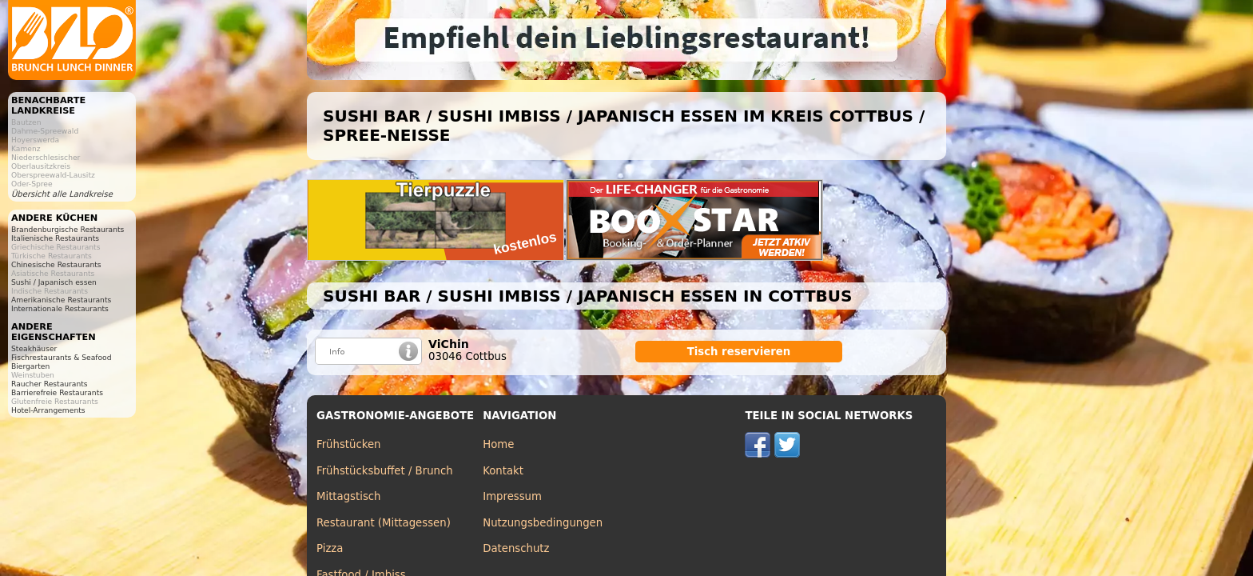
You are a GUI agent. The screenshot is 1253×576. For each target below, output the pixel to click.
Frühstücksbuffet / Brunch (384, 471)
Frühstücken (348, 444)
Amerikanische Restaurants (61, 299)
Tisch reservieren (739, 352)
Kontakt (503, 471)
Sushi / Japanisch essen (54, 282)
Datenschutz (516, 548)
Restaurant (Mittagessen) (383, 523)
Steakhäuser (34, 348)
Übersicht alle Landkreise (62, 194)
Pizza (329, 548)
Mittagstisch (348, 496)
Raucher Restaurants (49, 383)
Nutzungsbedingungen (543, 523)
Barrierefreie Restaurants (57, 392)
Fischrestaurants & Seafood (61, 357)
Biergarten (30, 366)
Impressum (512, 496)
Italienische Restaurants (55, 238)
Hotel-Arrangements (48, 410)
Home (498, 444)
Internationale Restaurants (60, 308)
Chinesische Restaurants (56, 264)
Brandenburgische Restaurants (67, 229)
